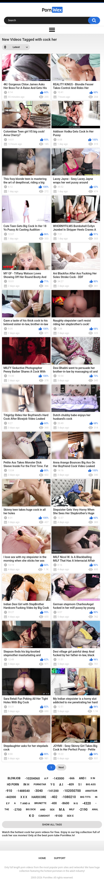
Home (42, 858)
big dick (31, 809)
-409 (70, 784)
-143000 (58, 778)
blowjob (14, 778)
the (6, 809)
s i (79, 784)
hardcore (39, 797)
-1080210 (69, 797)
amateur (91, 790)
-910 (8, 791)
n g (76, 803)
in (96, 797)
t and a (25, 803)
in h (26, 784)
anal (95, 809)
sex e (70, 815)
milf (71, 809)
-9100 (58, 816)
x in (92, 778)
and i (82, 778)
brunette (40, 803)
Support (59, 858)
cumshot (44, 815)
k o (31, 816)
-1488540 (23, 791)
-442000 (10, 797)
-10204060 (32, 778)
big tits (85, 796)
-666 (72, 778)
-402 (54, 797)
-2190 (83, 809)
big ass (91, 784)
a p (46, 778)
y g (53, 784)
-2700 (17, 809)
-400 (54, 803)
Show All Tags (52, 824)
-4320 (86, 803)
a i (61, 784)
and (42, 809)
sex (52, 809)
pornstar (40, 784)
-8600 (65, 803)
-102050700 (72, 791)
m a (62, 809)
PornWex (48, 877)
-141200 (53, 791)
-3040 (38, 791)
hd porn (13, 784)
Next (61, 767)
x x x (23, 797)
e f (8, 803)
